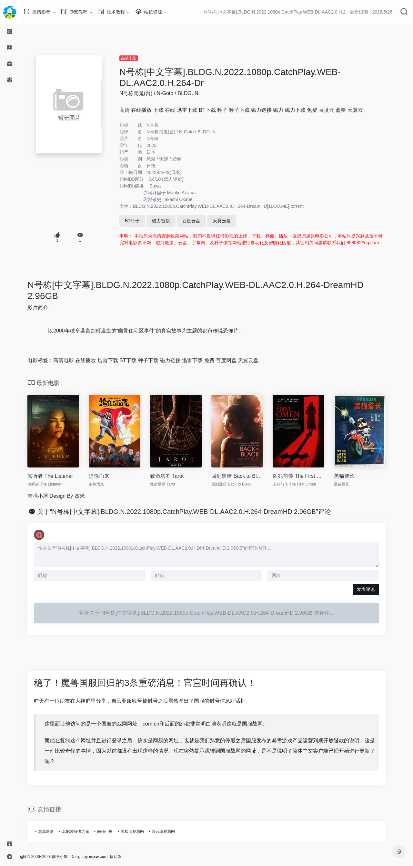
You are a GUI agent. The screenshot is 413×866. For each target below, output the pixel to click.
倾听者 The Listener (60, 476)
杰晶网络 (55, 831)
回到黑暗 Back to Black (247, 476)
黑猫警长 (354, 476)
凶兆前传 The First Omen (308, 476)
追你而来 (108, 476)
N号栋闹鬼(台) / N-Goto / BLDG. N (168, 93)
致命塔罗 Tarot (176, 476)
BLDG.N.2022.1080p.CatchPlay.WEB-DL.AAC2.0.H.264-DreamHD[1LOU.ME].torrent (228, 206)
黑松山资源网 (142, 831)
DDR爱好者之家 (85, 831)
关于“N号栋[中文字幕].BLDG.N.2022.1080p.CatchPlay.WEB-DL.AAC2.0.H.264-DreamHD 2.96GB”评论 (194, 511)
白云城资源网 (173, 831)
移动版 (135, 856)
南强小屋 (114, 831)
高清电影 (138, 58)
